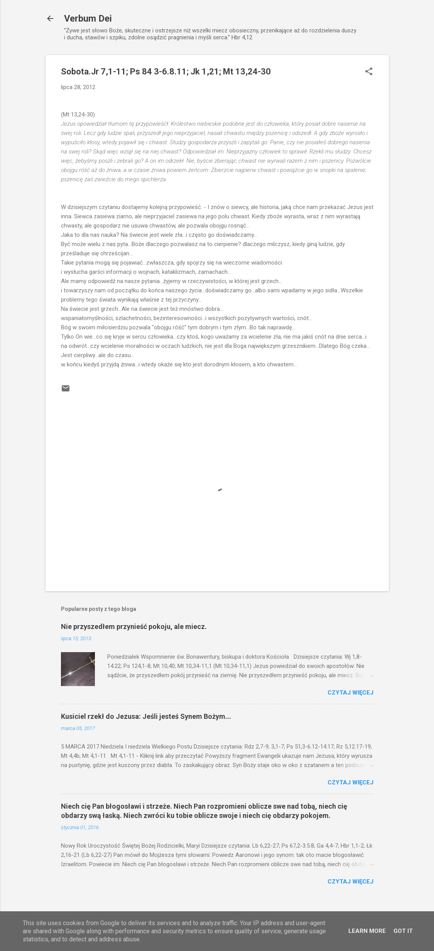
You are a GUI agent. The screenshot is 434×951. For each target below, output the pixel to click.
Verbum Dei (88, 18)
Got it (403, 930)
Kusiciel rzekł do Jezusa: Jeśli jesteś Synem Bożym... (146, 716)
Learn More (367, 930)
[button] (368, 72)
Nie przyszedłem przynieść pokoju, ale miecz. (134, 626)
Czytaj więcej (350, 692)
